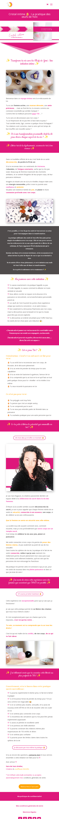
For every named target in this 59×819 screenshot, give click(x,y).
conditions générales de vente (34, 778)
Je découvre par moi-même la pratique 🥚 (29, 747)
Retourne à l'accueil (29, 786)
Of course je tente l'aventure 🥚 (29, 594)
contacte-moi (34, 755)
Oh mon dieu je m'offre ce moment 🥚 (29, 438)
